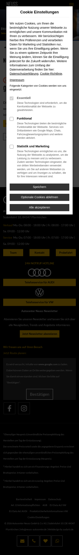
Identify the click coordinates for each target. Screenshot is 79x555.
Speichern (39, 187)
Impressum (17, 80)
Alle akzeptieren (39, 207)
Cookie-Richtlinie (51, 73)
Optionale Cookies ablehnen (39, 197)
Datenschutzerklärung (24, 73)
